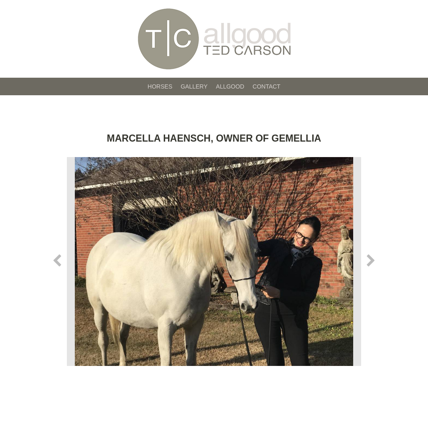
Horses (160, 86)
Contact (266, 86)
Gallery (194, 86)
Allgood (230, 86)
